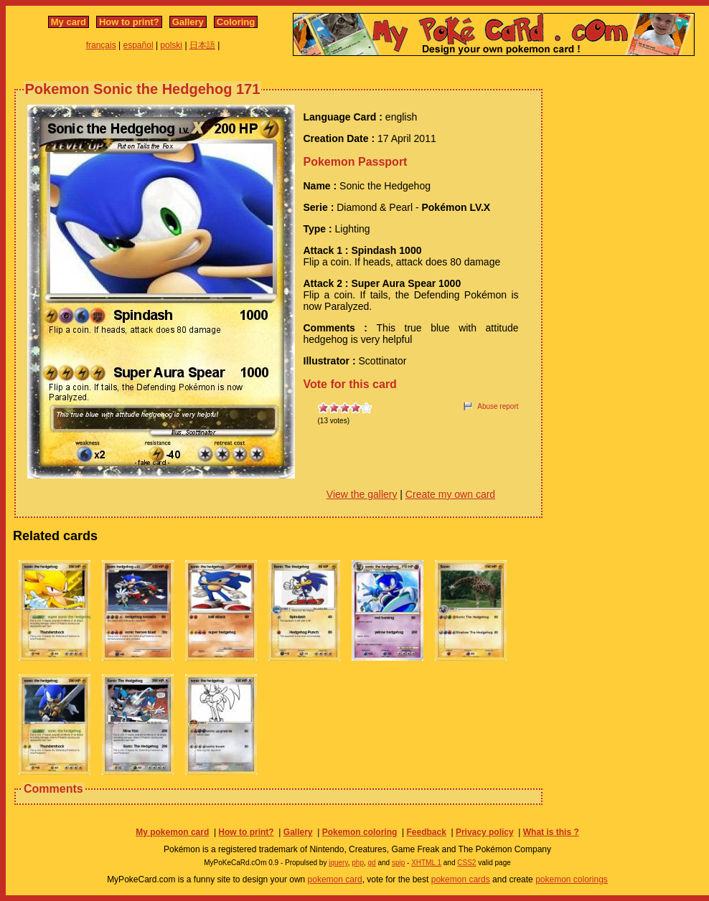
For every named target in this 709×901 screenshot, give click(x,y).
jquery (338, 863)
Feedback (426, 832)
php (358, 863)
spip (398, 863)
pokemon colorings (571, 879)
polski (171, 45)
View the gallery (362, 494)
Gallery (188, 21)
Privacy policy (485, 832)
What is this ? (551, 832)
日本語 (202, 45)
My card (68, 21)
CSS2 (466, 863)
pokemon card (335, 879)
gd (372, 863)
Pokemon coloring (360, 832)
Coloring (236, 21)
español (138, 45)
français (101, 45)
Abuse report (497, 406)
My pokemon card (172, 832)
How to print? (129, 21)
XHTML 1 (426, 863)
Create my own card (450, 494)
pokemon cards (460, 879)
